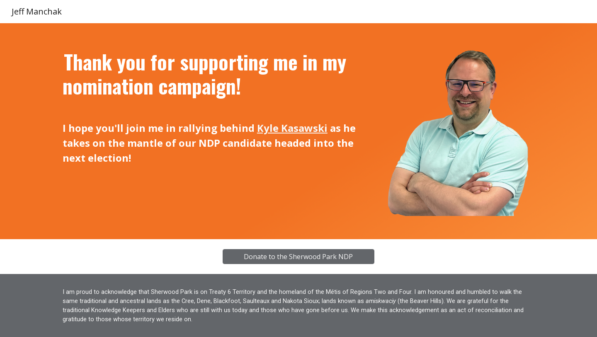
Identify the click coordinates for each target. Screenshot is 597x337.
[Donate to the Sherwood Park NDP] (298, 256)
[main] (216, 107)
